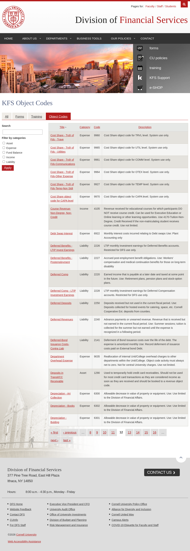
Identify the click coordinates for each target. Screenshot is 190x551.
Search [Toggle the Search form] (184, 4)
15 (146, 432)
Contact (147, 38)
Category (85, 127)
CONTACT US (159, 472)
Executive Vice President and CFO (70, 504)
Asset (9, 143)
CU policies (158, 58)
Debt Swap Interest (61, 233)
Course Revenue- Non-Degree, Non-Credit (61, 213)
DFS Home (16, 504)
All (6, 116)
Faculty (149, 6)
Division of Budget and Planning (68, 519)
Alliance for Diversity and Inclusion (131, 509)
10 (104, 432)
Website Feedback (20, 509)
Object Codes (58, 116)
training (155, 68)
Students (170, 6)
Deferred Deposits (60, 303)
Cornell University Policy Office (129, 504)
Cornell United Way (123, 514)
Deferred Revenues (61, 319)
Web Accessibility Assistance (24, 541)
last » (67, 440)
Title (63, 127)
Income (10, 157)
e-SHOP (156, 88)
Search (6, 125)
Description (144, 127)
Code (97, 127)
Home (8, 38)
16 (154, 432)
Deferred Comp (59, 274)
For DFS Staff (18, 525)
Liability (10, 161)
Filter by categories (14, 137)
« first (54, 432)
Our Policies (121, 38)
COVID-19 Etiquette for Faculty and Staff (135, 525)
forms (154, 48)
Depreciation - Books (62, 405)
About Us (29, 38)
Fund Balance (14, 152)
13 (129, 432)
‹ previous (69, 432)
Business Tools (89, 38)
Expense (11, 147)
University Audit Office (62, 509)
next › (54, 440)
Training (36, 116)
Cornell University (26, 534)
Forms (19, 116)
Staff (160, 6)
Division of (131, 20)
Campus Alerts (120, 519)
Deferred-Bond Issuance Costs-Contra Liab (59, 344)
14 (138, 432)
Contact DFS (17, 514)
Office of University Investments (68, 514)
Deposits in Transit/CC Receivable (56, 377)
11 (113, 432)
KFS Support (160, 78)
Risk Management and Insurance (69, 525)
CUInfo (14, 519)
